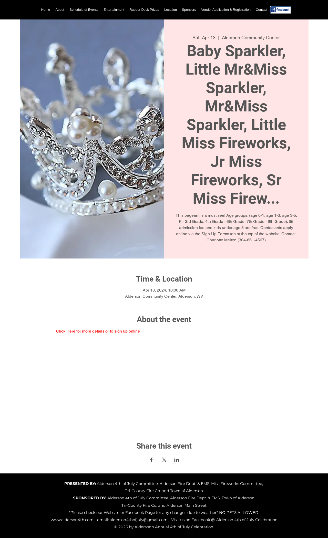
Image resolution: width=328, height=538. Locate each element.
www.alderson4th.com (72, 519)
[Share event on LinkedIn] (176, 460)
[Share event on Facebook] (151, 460)
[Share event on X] (164, 460)
